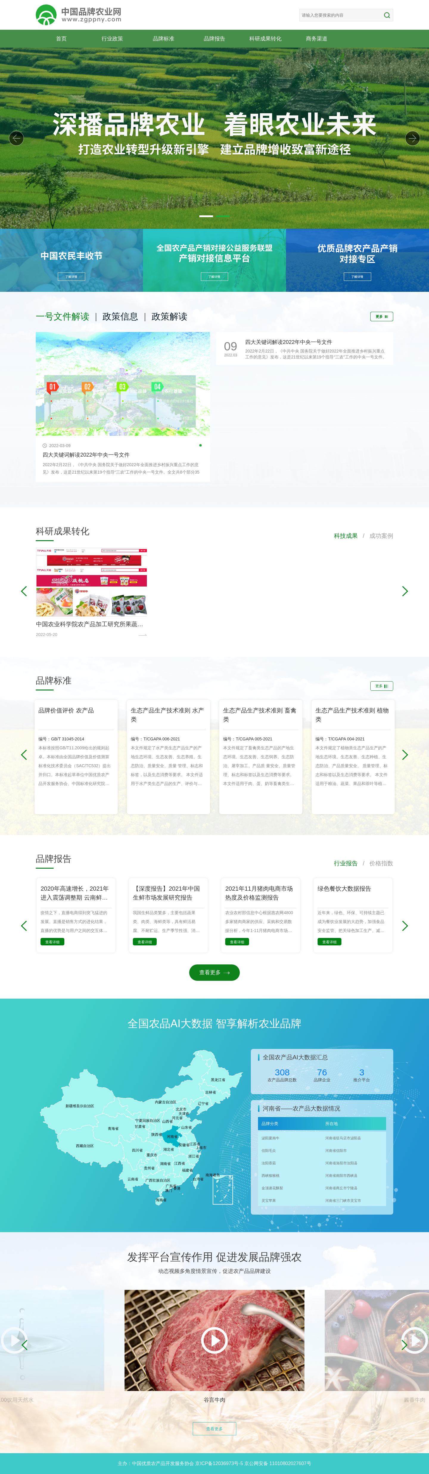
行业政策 (112, 38)
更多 (382, 316)
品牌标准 (163, 38)
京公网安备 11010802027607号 (277, 1463)
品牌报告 (214, 38)
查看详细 (52, 942)
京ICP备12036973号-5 (219, 1463)
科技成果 (346, 535)
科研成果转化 (265, 38)
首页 (61, 38)
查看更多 (214, 972)
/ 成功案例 (375, 535)
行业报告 (346, 863)
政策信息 (120, 316)
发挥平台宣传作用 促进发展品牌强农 (214, 1257)
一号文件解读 (62, 316)
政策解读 (169, 316)
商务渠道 (316, 38)
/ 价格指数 (375, 863)
